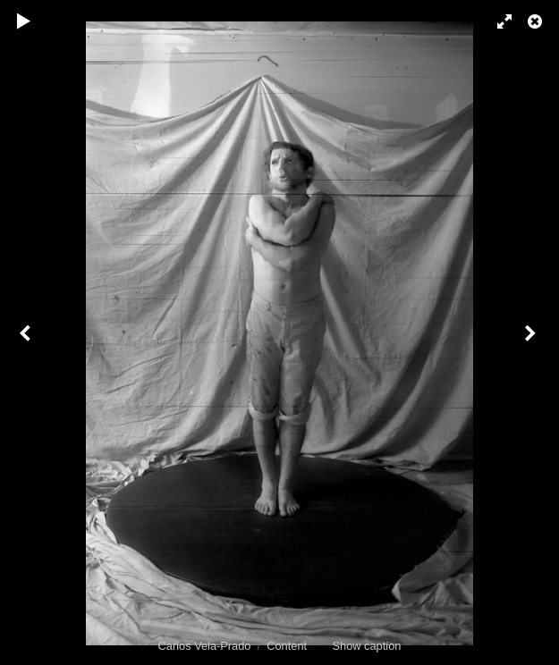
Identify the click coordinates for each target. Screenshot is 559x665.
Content (287, 645)
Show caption (367, 645)
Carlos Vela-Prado (204, 645)
